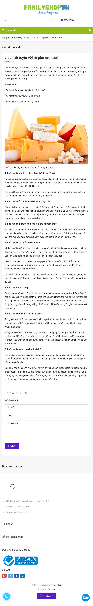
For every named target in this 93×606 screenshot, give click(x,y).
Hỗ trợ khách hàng (12, 536)
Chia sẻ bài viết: (11, 393)
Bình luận (12, 446)
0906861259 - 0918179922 (17, 507)
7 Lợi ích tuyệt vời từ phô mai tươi (31, 58)
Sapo (52, 589)
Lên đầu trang (47, 596)
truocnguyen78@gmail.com (17, 512)
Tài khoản (7, 524)
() (70, 20)
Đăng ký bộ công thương (16, 549)
